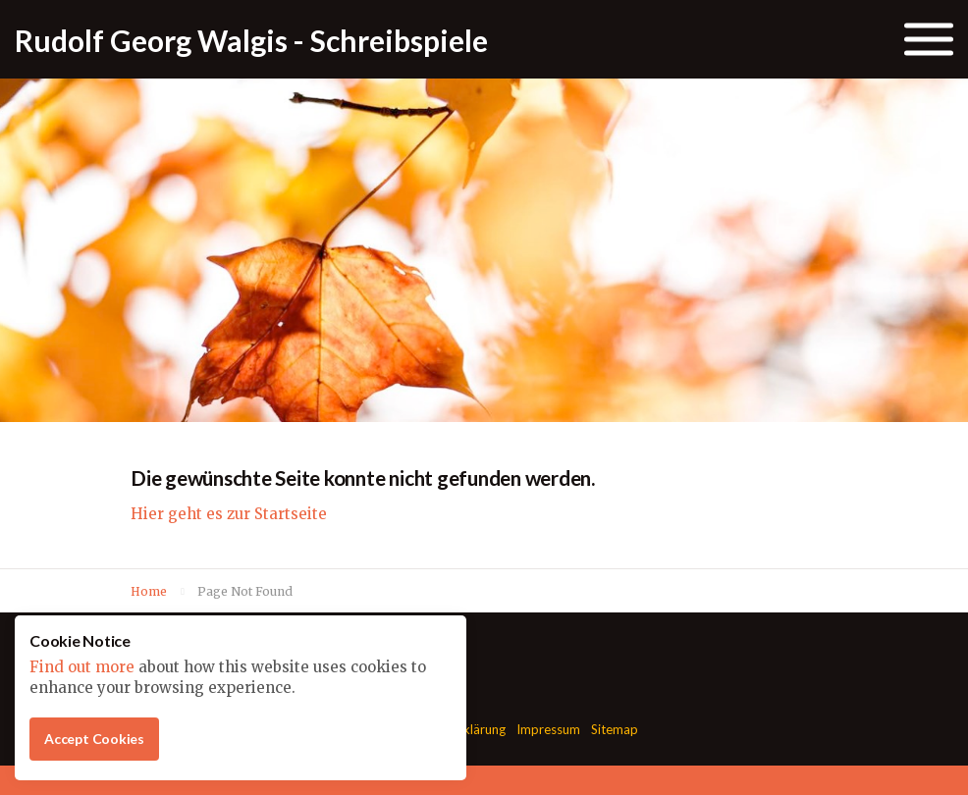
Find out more (81, 667)
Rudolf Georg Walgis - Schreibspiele (251, 40)
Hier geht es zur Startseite (229, 513)
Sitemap (614, 729)
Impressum (548, 729)
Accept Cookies (94, 738)
